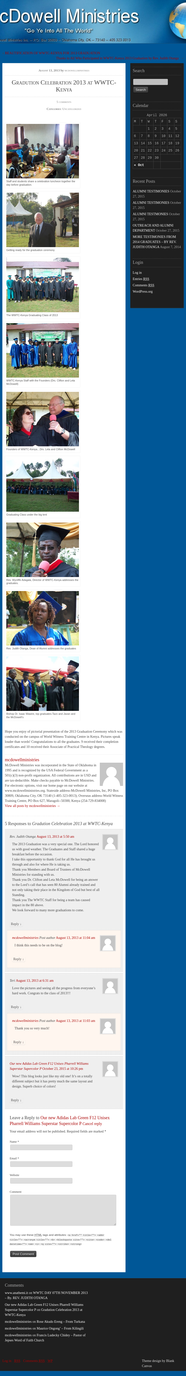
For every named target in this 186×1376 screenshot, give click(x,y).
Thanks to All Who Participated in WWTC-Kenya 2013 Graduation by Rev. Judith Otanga (117, 58)
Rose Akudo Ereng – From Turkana (61, 1327)
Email (14, 1158)
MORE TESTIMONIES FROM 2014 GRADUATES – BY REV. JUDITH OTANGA (155, 242)
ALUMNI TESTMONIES (150, 214)
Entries (141, 279)
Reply (16, 924)
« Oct (139, 165)
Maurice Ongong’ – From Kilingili (60, 1333)
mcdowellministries (77, 70)
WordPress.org (143, 291)
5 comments (64, 102)
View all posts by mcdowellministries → (32, 806)
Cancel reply (92, 1124)
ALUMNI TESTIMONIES (151, 191)
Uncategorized (71, 109)
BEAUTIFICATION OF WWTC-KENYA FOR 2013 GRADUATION (52, 53)
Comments (143, 285)
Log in (137, 272)
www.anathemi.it (16, 1298)
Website (14, 1175)
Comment (16, 1192)
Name (14, 1141)
